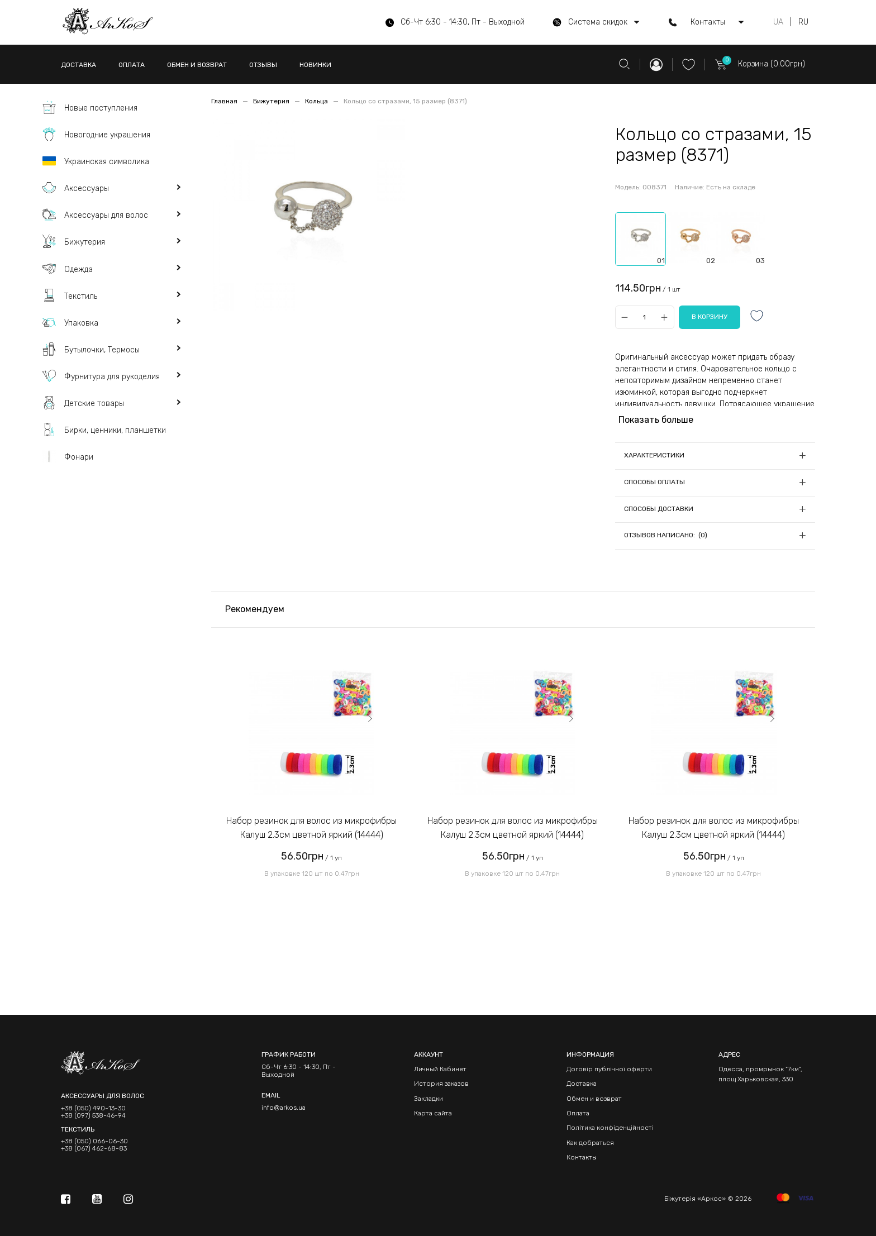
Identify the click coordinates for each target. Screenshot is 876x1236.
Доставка (581, 1083)
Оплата (577, 1113)
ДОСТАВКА (78, 65)
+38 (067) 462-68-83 (94, 1148)
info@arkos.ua (283, 1107)
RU (803, 22)
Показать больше (655, 419)
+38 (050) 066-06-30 (94, 1141)
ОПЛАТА (131, 65)
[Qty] (644, 317)
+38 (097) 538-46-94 (93, 1115)
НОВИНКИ (315, 65)
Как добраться (590, 1143)
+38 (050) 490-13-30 (93, 1108)
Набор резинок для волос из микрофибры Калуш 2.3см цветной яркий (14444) (311, 828)
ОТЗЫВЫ (263, 65)
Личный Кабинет (440, 1069)
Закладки (428, 1099)
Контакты (581, 1157)
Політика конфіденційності (610, 1128)
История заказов (441, 1083)
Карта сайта (433, 1113)
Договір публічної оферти (609, 1069)
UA (778, 22)
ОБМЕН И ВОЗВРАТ (197, 65)
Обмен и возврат (594, 1099)
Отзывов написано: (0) (665, 535)
